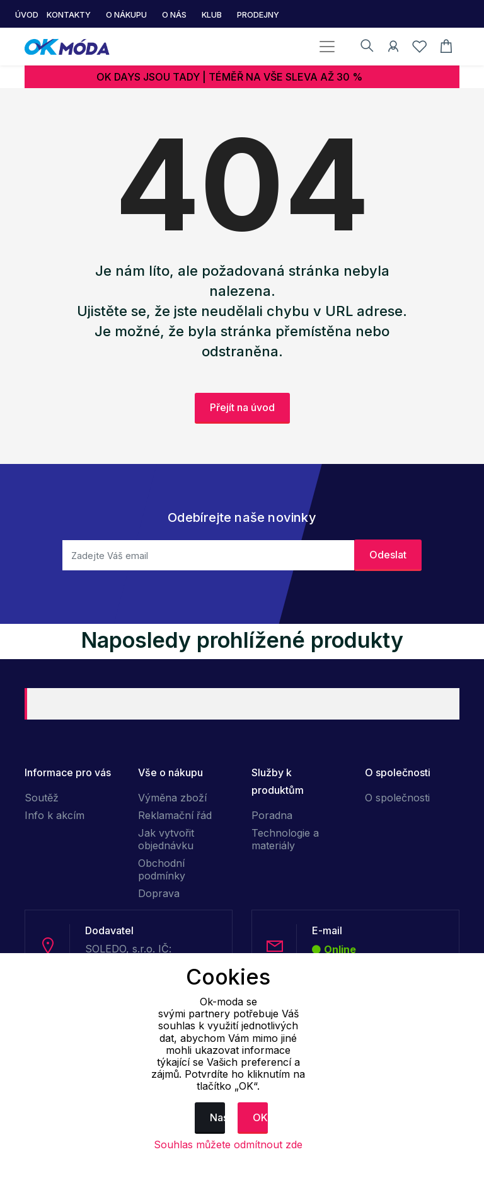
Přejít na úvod (242, 407)
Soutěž (42, 797)
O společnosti (397, 797)
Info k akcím (54, 815)
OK (260, 1117)
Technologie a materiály (285, 839)
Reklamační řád (175, 815)
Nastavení (217, 1117)
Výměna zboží (172, 797)
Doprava (159, 893)
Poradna (271, 815)
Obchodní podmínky (161, 869)
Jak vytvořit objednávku (166, 839)
